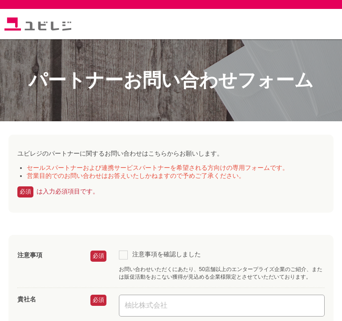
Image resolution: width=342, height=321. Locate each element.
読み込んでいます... (171, 160)
